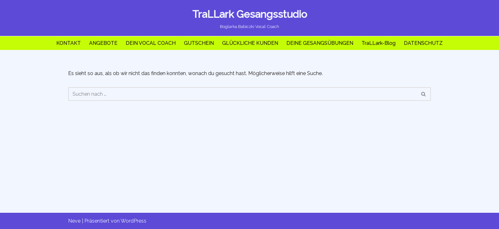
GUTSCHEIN (199, 43)
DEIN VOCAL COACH (151, 43)
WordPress (133, 221)
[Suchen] (242, 94)
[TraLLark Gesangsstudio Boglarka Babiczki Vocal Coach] (249, 18)
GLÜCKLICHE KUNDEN (250, 43)
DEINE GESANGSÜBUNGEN (319, 43)
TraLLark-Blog (379, 43)
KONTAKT (68, 43)
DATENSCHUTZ (423, 43)
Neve (74, 221)
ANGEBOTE (103, 43)
